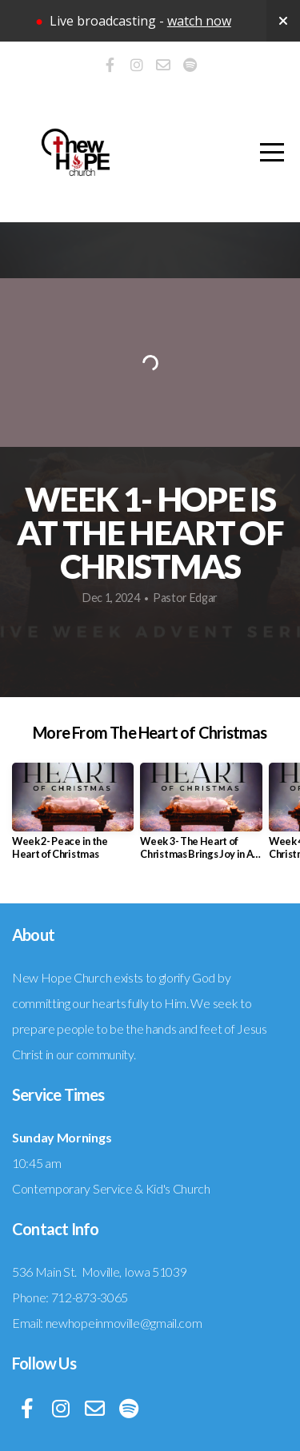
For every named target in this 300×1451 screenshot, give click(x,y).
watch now (199, 21)
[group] (73, 817)
